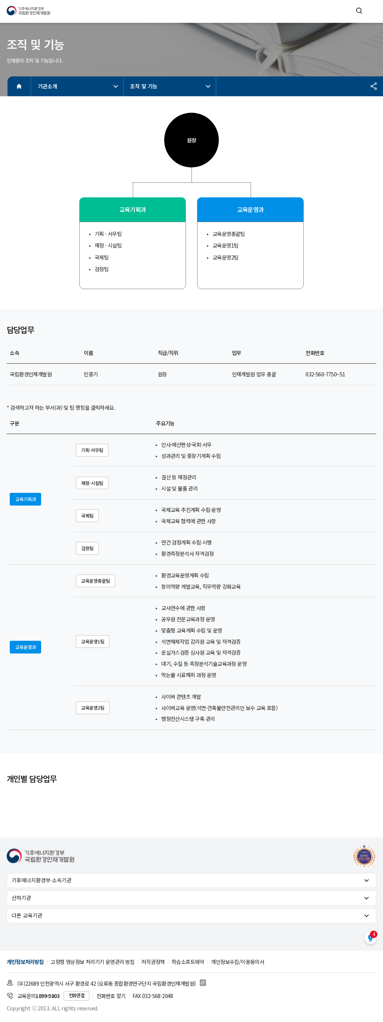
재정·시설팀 (92, 483)
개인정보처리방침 (25, 961)
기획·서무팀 (92, 450)
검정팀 (87, 548)
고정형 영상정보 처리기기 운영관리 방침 (92, 961)
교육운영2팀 (92, 707)
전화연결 (77, 995)
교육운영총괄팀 (95, 580)
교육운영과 (25, 647)
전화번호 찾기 (111, 996)
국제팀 (87, 515)
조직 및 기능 (171, 86)
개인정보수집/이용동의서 (237, 961)
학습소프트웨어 (188, 961)
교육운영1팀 (92, 641)
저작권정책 (153, 961)
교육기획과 (25, 499)
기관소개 (79, 86)
